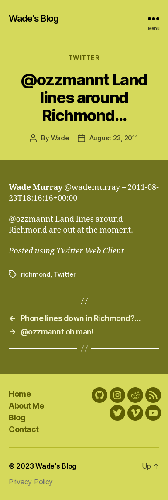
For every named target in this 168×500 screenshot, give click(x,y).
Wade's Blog (33, 18)
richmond (36, 274)
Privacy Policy (31, 481)
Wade (60, 138)
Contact (24, 429)
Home (20, 394)
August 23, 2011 (113, 138)
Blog (17, 417)
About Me (26, 405)
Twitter (84, 57)
